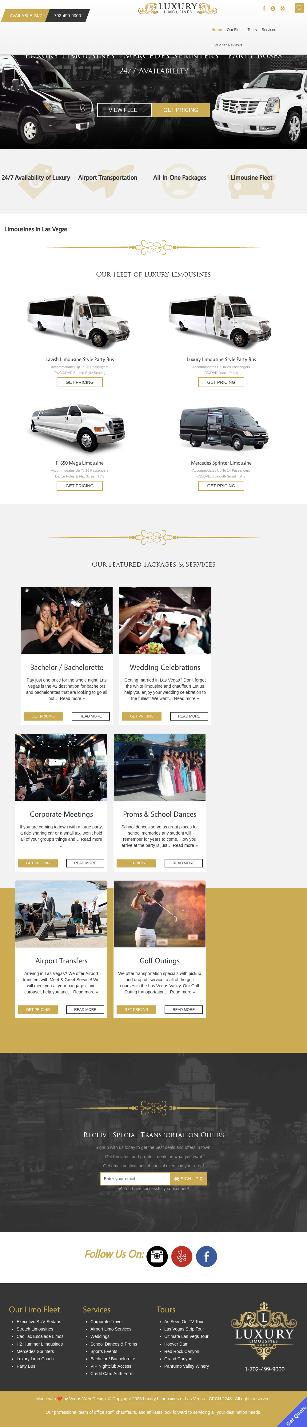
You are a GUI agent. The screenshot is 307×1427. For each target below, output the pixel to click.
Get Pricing (180, 110)
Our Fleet (235, 30)
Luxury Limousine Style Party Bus (221, 359)
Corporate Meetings (61, 814)
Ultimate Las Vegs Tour (186, 1336)
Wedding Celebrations (165, 667)
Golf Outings (160, 961)
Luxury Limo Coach (35, 1358)
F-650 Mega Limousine (80, 463)
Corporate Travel (106, 1321)
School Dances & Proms (113, 1344)
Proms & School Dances (159, 814)
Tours (252, 30)
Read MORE (91, 716)
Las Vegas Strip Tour (184, 1329)
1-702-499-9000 (264, 1369)
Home (217, 30)
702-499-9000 (67, 15)
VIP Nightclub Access (110, 1366)
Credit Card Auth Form (112, 1373)
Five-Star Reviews (227, 45)
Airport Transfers (61, 961)
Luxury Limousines (70, 55)
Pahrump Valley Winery (186, 1366)
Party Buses (254, 55)
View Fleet (125, 110)
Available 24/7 (26, 15)
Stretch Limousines (35, 1329)
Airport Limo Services (110, 1329)
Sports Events (103, 1351)
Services (269, 30)
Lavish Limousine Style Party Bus (80, 359)
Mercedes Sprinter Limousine (221, 463)
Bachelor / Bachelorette (66, 667)
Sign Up (188, 1178)
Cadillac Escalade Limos (40, 1336)
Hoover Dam (176, 1344)
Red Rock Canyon (181, 1351)
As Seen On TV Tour (184, 1321)
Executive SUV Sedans (39, 1321)
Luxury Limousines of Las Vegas (174, 1398)
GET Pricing (43, 716)
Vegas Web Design (87, 1398)
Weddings (100, 1336)
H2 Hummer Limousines (40, 1344)
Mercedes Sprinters (171, 55)
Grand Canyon (178, 1358)
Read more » (72, 698)
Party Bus (26, 1366)
